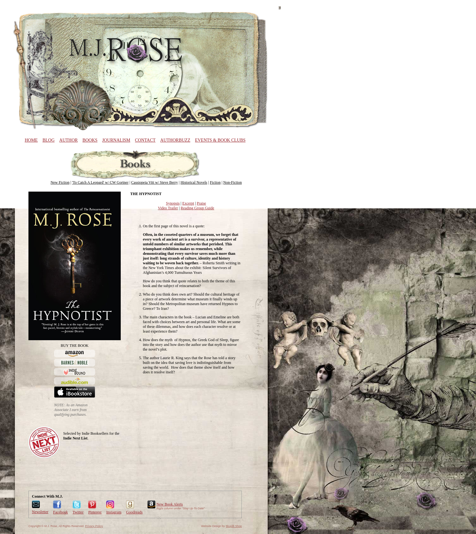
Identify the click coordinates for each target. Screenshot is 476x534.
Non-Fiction (232, 182)
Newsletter (40, 512)
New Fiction (60, 182)
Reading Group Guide (197, 208)
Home (31, 140)
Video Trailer (168, 208)
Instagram (113, 512)
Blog (48, 140)
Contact (145, 140)
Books (89, 140)
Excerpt (188, 203)
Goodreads (134, 512)
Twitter (78, 512)
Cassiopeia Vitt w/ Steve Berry (154, 182)
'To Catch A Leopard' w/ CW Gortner (100, 182)
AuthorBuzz (175, 140)
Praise (201, 203)
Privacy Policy (94, 526)
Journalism (116, 140)
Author (68, 140)
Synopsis (173, 203)
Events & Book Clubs (220, 140)
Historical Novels (193, 182)
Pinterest (94, 512)
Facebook (60, 512)
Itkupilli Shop (234, 526)
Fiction (215, 182)
